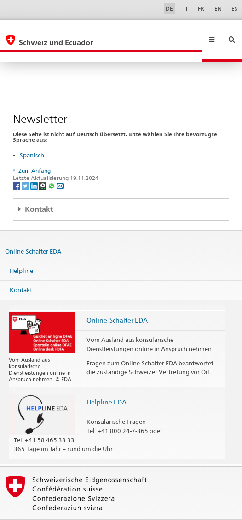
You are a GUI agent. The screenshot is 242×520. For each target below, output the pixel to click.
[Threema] (43, 165)
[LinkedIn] (34, 165)
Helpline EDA (106, 382)
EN (218, 8)
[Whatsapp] (52, 165)
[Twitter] (26, 165)
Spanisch (32, 135)
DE (169, 8)
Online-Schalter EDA (33, 231)
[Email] (60, 165)
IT (185, 8)
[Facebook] (17, 165)
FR (201, 8)
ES (234, 8)
